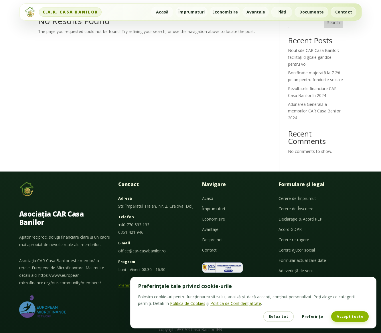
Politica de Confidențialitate (235, 303)
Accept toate (350, 316)
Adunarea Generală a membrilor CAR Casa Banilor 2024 (314, 111)
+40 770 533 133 (133, 224)
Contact (343, 12)
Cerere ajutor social (297, 250)
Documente (311, 12)
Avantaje (255, 12)
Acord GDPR (290, 229)
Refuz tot (279, 316)
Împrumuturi (191, 12)
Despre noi (212, 239)
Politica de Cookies (187, 303)
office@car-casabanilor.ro (142, 251)
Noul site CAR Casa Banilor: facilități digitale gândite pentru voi (313, 57)
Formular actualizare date (302, 260)
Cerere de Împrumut (297, 198)
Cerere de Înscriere (296, 208)
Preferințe (312, 316)
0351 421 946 (130, 232)
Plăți (282, 12)
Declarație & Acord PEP (300, 219)
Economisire (225, 12)
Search (333, 22)
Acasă (162, 12)
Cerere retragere (294, 239)
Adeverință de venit (296, 270)
